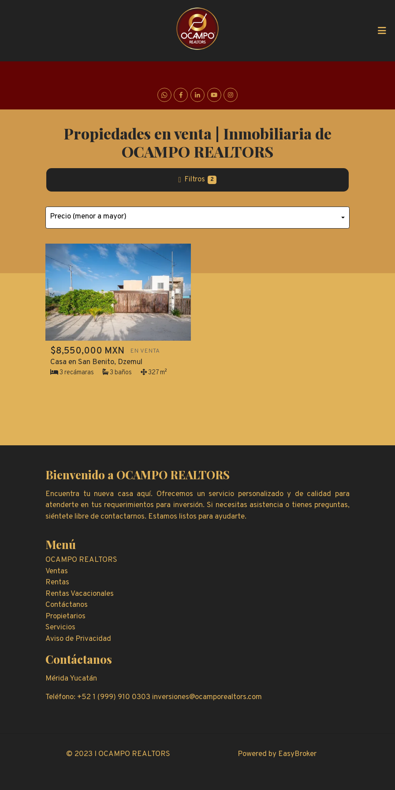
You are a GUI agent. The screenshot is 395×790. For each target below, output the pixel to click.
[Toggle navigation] (382, 30)
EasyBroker (297, 754)
